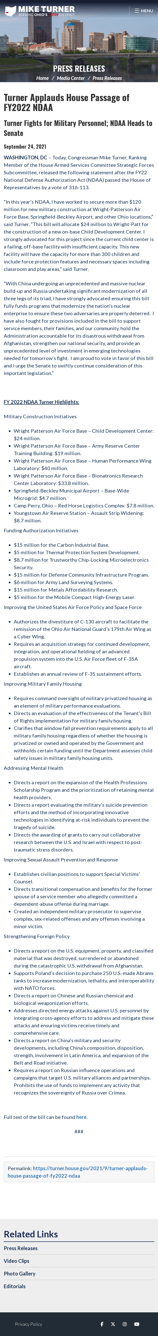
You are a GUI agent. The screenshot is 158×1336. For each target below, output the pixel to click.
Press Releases (79, 68)
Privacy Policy (28, 1324)
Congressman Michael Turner (40, 11)
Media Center (70, 78)
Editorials (15, 1286)
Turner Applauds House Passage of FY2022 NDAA (67, 102)
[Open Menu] (143, 10)
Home (42, 78)
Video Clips (16, 1261)
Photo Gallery (20, 1273)
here (81, 1117)
